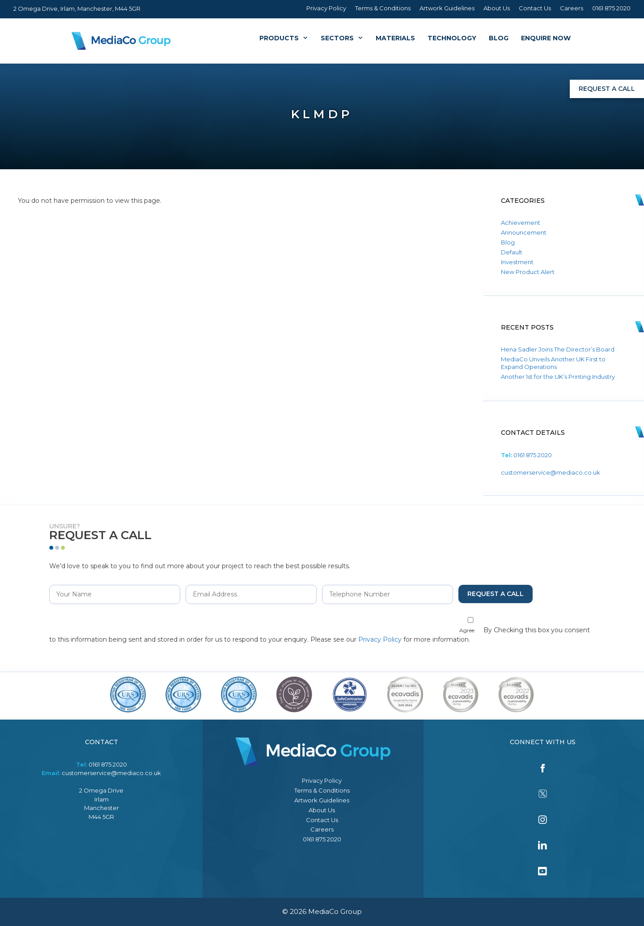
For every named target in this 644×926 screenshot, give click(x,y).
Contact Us (535, 8)
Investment (517, 262)
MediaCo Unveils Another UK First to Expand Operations (553, 363)
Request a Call (607, 89)
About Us (496, 8)
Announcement (524, 232)
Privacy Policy (326, 8)
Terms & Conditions (383, 8)
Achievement (520, 222)
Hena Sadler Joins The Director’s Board (557, 349)
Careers (571, 8)
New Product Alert (528, 271)
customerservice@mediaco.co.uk (550, 472)
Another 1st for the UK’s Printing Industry (558, 376)
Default (511, 252)
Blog (498, 38)
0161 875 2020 (611, 8)
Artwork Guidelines (447, 8)
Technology (452, 38)
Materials (395, 38)
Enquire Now (546, 38)
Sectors (345, 38)
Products (286, 38)
